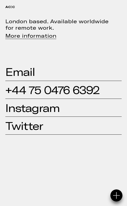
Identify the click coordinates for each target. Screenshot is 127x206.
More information (30, 35)
